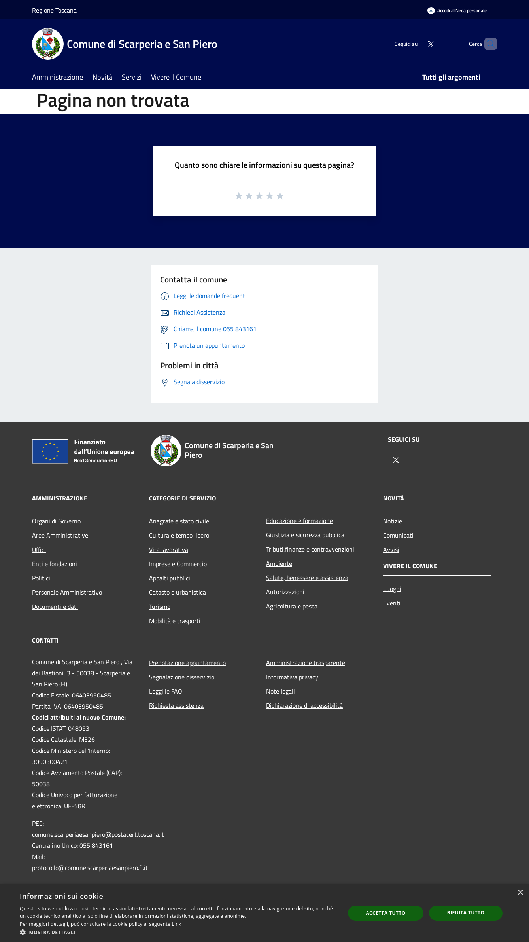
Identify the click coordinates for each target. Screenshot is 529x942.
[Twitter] (417, 43)
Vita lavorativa (168, 549)
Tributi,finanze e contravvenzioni (310, 549)
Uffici (39, 549)
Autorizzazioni (285, 592)
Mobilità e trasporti (174, 620)
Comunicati (398, 535)
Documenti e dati (55, 606)
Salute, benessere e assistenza (307, 577)
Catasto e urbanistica (177, 592)
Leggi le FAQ (165, 691)
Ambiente (279, 563)
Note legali (280, 691)
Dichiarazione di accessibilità (304, 705)
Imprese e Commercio (178, 564)
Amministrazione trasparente (305, 662)
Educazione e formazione (299, 520)
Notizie (392, 521)
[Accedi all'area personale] (457, 10)
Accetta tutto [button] (385, 913)
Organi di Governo (56, 521)
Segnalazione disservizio (181, 677)
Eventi (392, 603)
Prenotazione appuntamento (187, 662)
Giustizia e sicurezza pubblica (305, 535)
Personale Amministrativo (67, 592)
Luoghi (392, 588)
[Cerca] (487, 43)
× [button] (520, 893)
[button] (177, 932)
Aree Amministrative (60, 535)
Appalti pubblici (169, 578)
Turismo (159, 606)
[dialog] (264, 913)
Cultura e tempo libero (179, 535)
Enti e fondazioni (54, 564)
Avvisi (391, 549)
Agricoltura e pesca (291, 606)
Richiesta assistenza (176, 705)
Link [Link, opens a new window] (176, 924)
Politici (41, 578)
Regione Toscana (54, 10)
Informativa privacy (292, 677)
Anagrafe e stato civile (179, 521)
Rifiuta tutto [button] (466, 912)
